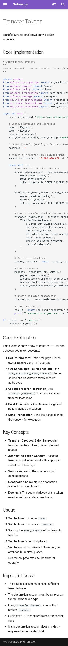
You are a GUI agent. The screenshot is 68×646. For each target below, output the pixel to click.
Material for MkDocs (24, 642)
